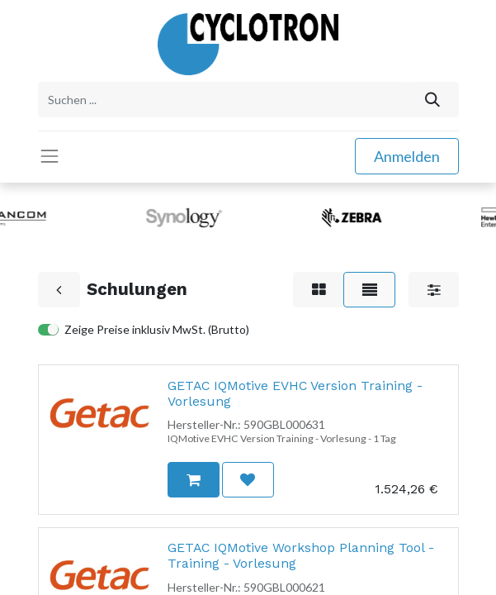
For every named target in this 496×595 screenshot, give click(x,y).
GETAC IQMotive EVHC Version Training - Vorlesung (295, 393)
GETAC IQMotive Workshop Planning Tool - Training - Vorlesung (301, 555)
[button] (193, 479)
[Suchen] (432, 99)
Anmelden (407, 156)
